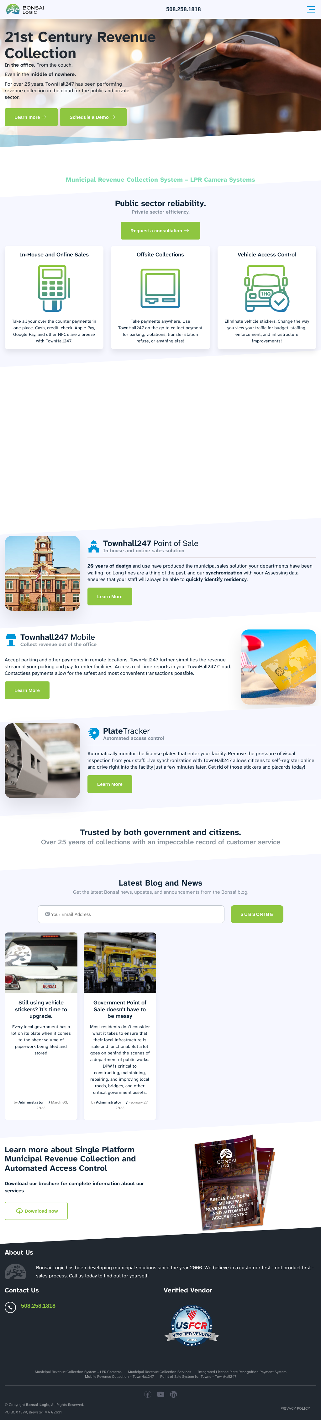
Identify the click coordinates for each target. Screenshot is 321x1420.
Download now (37, 1211)
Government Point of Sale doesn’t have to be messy (119, 1009)
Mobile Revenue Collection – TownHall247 (119, 1376)
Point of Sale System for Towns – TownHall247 (198, 1376)
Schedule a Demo (92, 117)
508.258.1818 (183, 9)
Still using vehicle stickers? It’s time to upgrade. (41, 1009)
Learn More (110, 596)
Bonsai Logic (37, 1404)
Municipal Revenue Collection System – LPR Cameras (78, 1371)
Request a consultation (159, 230)
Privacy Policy (295, 1408)
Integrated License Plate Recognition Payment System (242, 1371)
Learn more (30, 117)
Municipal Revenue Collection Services (159, 1371)
